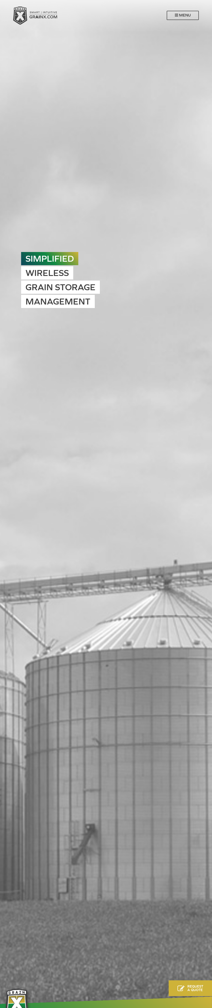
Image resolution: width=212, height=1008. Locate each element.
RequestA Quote (195, 988)
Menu (183, 15)
